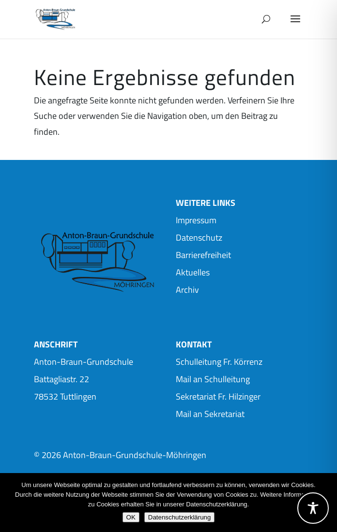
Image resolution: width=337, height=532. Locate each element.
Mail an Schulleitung (213, 379)
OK (131, 517)
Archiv (187, 289)
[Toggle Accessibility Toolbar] (313, 508)
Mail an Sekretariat (210, 413)
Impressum (196, 220)
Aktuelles (193, 272)
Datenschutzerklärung (179, 517)
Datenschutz (199, 237)
